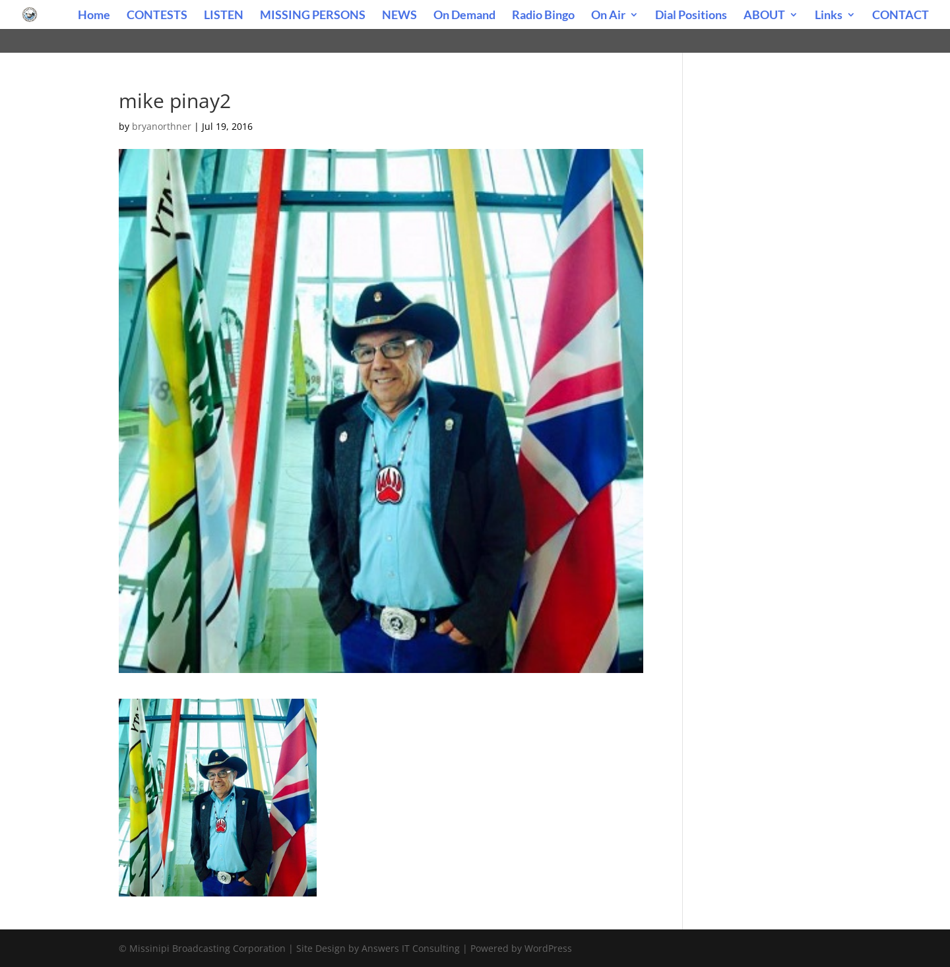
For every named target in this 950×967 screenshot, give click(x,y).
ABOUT (764, 16)
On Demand (464, 16)
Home (94, 16)
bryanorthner (161, 126)
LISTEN (223, 16)
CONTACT (900, 16)
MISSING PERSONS (312, 16)
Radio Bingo (543, 16)
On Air (608, 16)
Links (828, 16)
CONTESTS (157, 16)
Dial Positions (691, 16)
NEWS (399, 16)
